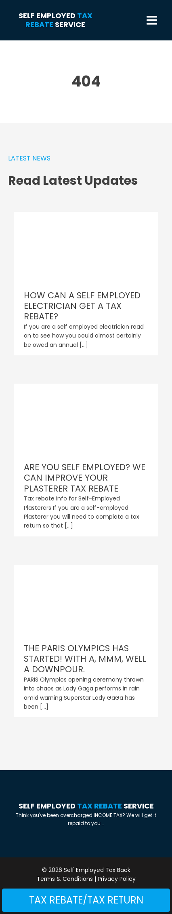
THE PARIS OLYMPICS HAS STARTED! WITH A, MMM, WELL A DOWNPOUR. (85, 658)
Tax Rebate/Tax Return (86, 900)
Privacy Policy (117, 879)
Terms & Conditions (65, 879)
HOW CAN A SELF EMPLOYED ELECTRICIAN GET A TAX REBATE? (82, 306)
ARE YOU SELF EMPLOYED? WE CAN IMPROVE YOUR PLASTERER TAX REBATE (84, 477)
